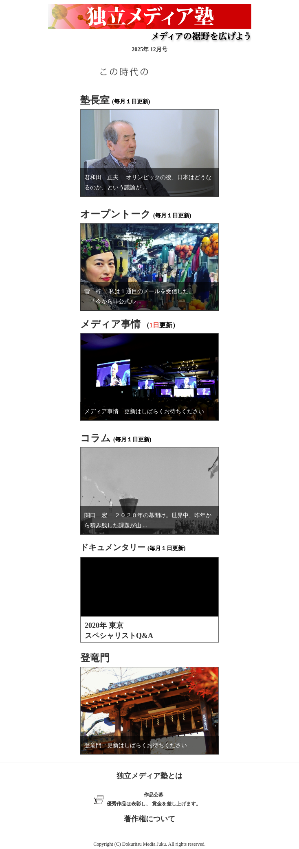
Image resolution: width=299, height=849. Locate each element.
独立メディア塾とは (149, 776)
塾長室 (95, 100)
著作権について (149, 819)
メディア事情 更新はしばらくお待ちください (144, 411)
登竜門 (95, 658)
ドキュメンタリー (112, 547)
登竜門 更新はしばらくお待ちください (135, 745)
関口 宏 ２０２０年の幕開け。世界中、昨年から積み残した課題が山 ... (147, 520)
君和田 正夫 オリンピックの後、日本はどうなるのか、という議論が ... (147, 182)
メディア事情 (110, 324)
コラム (95, 438)
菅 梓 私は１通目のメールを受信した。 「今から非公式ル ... (140, 296)
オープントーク (115, 214)
